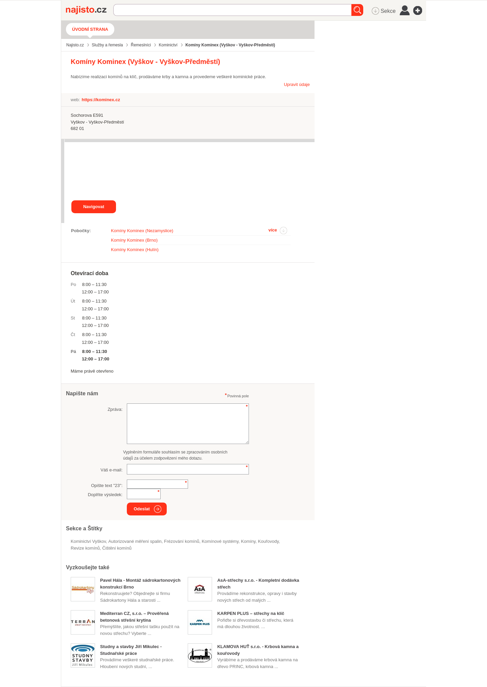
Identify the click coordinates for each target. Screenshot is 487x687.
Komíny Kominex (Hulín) (135, 249)
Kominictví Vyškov (88, 541)
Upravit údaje (297, 84)
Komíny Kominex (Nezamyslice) (142, 230)
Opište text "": (106, 485)
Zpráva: (115, 409)
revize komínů (85, 548)
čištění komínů (117, 548)
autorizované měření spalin (135, 541)
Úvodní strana (90, 29)
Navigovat (93, 206)
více (273, 229)
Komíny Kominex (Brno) (134, 240)
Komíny (248, 541)
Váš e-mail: (111, 469)
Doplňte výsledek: (105, 494)
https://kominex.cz (101, 99)
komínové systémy (220, 541)
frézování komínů (181, 541)
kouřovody (268, 541)
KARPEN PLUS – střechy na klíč (250, 613)
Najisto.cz (89, 10)
